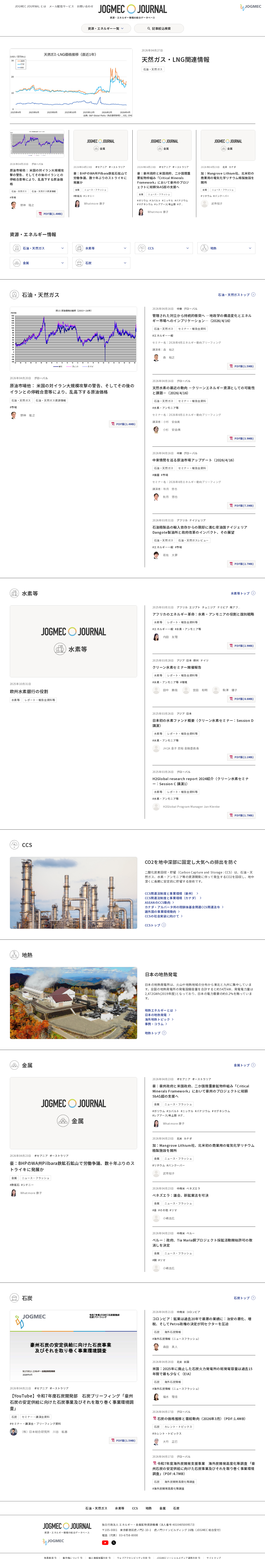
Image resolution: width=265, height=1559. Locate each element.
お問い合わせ (85, 6)
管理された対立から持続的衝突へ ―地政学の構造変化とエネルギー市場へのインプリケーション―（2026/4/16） (202, 318)
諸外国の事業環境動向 (160, 911)
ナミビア (222, 607)
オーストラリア (117, 166)
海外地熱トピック (157, 1019)
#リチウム (206, 195)
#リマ (173, 1210)
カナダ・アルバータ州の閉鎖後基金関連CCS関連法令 (182, 907)
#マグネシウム (145, 204)
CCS (135, 1508)
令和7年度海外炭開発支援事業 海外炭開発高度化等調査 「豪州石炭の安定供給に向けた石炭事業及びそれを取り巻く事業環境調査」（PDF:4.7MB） (203, 1468)
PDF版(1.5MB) (242, 367)
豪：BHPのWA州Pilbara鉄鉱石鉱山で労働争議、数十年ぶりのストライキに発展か (100, 178)
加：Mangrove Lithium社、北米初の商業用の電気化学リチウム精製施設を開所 (227, 178)
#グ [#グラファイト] (179, 204)
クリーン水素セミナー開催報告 (177, 667)
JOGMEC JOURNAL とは (30, 6)
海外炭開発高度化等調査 (180, 1482)
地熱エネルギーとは (159, 1010)
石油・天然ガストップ (234, 294)
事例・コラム (154, 1024)
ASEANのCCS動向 (158, 902)
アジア (181, 660)
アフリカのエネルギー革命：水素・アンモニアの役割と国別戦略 (203, 614)
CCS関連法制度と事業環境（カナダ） (171, 898)
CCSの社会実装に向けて (162, 916)
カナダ (232, 166)
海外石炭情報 (173, 1332)
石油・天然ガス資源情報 (44, 191)
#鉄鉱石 (77, 195)
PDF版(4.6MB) (242, 699)
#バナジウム (181, 200)
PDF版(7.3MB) (242, 506)
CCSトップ (152, 925)
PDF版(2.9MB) (242, 646)
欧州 (196, 660)
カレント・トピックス (178, 1427)
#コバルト (155, 200)
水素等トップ (240, 593)
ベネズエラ (193, 1188)
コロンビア (193, 1312)
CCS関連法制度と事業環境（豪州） (170, 893)
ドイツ (204, 660)
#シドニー (88, 195)
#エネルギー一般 (162, 335)
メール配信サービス (61, 6)
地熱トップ (153, 1033)
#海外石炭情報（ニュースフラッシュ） (176, 1339)
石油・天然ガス (153, 69)
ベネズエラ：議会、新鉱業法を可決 (180, 1195)
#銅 (154, 1260)
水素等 (16, 700)
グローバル (37, 163)
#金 (154, 1210)
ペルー (190, 1233)
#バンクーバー (221, 195)
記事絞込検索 (161, 28)
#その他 (163, 1210)
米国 (186, 1362)
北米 (225, 166)
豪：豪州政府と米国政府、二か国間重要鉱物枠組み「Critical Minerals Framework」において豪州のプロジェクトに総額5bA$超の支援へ (164, 180)
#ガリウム (142, 200)
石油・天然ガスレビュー (193, 540)
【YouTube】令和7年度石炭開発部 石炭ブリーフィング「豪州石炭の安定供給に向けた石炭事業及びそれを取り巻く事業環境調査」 (72, 1402)
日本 (189, 660)
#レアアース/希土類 (164, 204)
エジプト (194, 607)
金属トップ (242, 1065)
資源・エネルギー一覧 (103, 28)
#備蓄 (156, 475)
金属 (77, 189)
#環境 (183, 682)
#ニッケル (167, 200)
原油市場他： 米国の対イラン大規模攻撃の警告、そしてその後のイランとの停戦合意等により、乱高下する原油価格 (37, 177)
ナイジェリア (197, 520)
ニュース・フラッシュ (95, 189)
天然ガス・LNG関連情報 (176, 59)
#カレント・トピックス (167, 1433)
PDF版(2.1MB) (242, 758)
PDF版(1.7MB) (242, 816)
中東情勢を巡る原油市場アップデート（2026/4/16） (194, 459)
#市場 (13, 197)
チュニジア (209, 607)
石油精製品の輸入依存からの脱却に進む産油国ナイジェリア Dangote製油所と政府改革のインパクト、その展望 (201, 530)
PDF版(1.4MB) (51, 214)
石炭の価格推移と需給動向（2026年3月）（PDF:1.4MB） (200, 1418)
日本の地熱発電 (156, 1014)
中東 (179, 309)
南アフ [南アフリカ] (234, 607)
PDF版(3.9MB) (242, 439)
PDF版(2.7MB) (242, 564)
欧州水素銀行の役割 (29, 691)
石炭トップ (242, 1298)
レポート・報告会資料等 (40, 700)
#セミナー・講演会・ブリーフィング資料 (35, 1423)
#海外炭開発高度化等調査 (168, 1488)
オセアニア (101, 166)
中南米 (181, 1188)
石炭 (14, 1417)
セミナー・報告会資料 (192, 329)
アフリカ (182, 520)
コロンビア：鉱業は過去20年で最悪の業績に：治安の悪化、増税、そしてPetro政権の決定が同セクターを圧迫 (202, 1321)
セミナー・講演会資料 (35, 1417)
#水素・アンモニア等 (165, 408)
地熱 (149, 1508)
